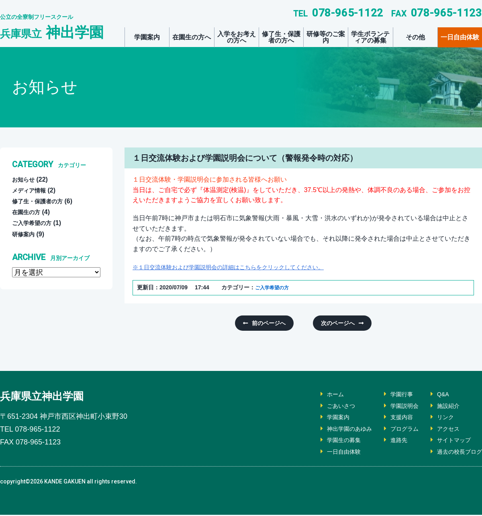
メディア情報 (31, 190)
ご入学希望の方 (274, 287)
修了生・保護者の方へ (281, 37)
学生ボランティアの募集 (370, 37)
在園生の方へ (191, 37)
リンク (440, 418)
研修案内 (25, 234)
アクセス (443, 429)
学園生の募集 (329, 441)
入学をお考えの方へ (236, 37)
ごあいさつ (326, 406)
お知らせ (25, 179)
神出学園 (52, 32)
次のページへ (334, 323)
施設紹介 (443, 406)
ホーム (319, 395)
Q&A (437, 395)
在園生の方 (28, 212)
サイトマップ (450, 441)
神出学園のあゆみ (336, 429)
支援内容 (393, 418)
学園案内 (147, 37)
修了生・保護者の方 (41, 201)
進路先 (389, 441)
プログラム (396, 429)
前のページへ (272, 323)
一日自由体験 (460, 37)
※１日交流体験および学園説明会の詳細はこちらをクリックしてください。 (242, 267)
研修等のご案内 (325, 37)
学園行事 (393, 395)
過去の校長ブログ (456, 452)
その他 (415, 37)
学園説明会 (396, 406)
